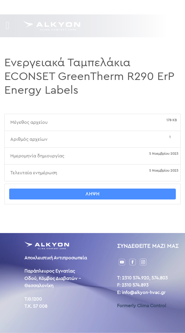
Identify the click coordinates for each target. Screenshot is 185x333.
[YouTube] (121, 261)
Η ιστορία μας (78, 7)
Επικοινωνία (111, 7)
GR (132, 6)
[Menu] (11, 26)
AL (151, 6)
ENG (142, 6)
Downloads (45, 7)
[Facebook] (132, 261)
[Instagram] (143, 261)
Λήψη (92, 194)
